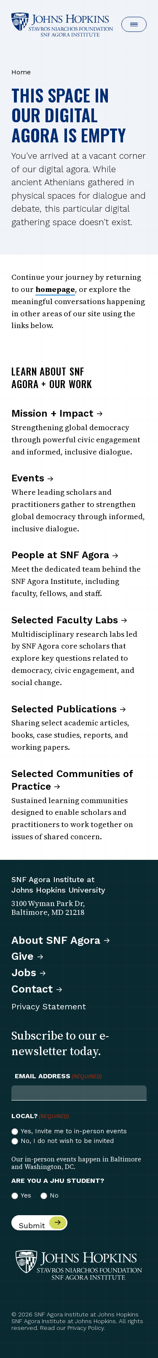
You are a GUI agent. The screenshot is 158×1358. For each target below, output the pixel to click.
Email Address (58, 1076)
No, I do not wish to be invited (67, 1141)
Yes (26, 1195)
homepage (55, 289)
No (54, 1195)
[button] (134, 24)
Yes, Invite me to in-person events (74, 1131)
